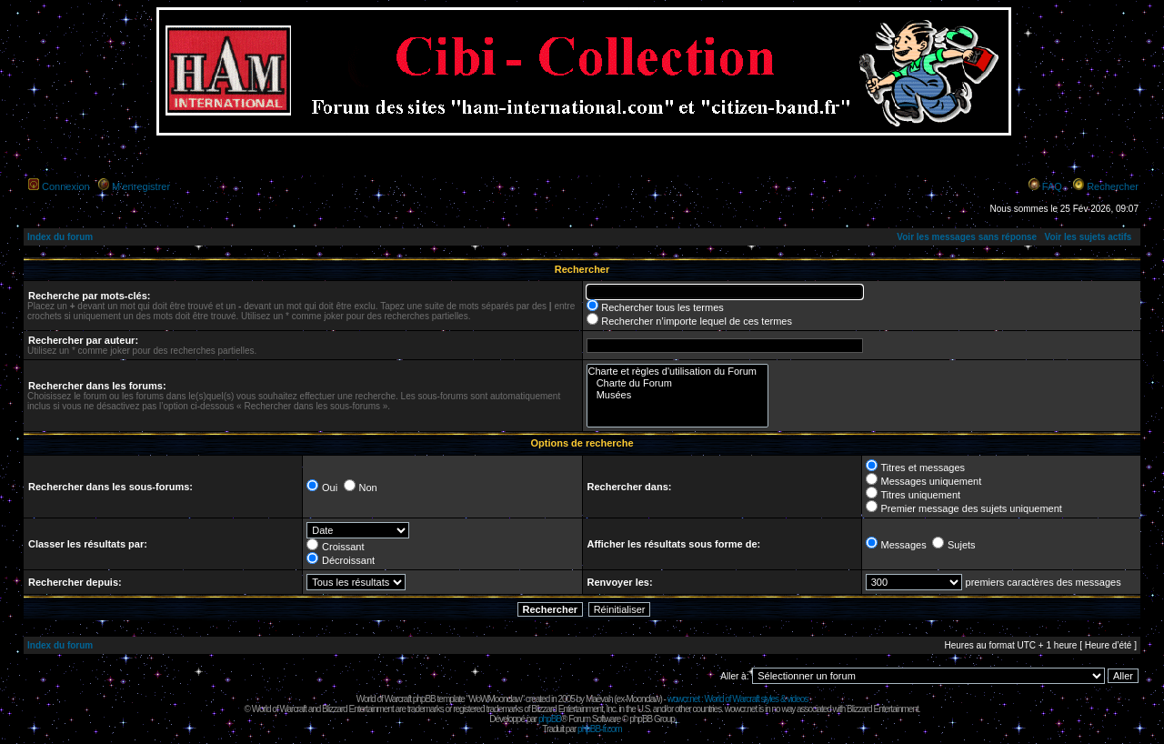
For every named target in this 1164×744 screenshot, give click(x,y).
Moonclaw (642, 699)
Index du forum (60, 237)
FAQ (1052, 186)
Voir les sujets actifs (1087, 237)
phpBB (549, 719)
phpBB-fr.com (599, 729)
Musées (678, 395)
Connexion (66, 186)
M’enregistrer (141, 186)
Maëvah (599, 699)
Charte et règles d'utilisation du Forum (678, 371)
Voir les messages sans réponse (967, 237)
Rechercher (1113, 186)
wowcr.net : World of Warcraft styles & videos (737, 699)
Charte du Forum (678, 383)
